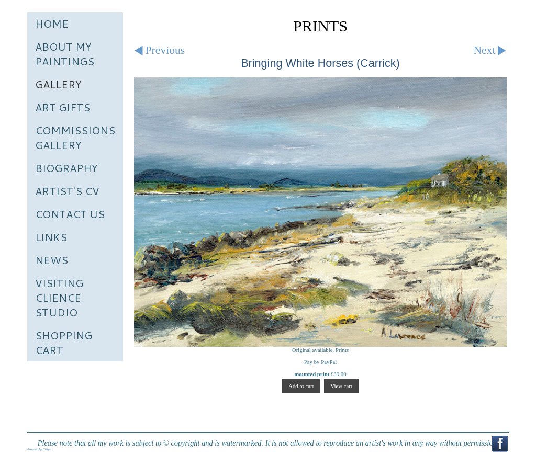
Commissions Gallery (75, 137)
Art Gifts (62, 107)
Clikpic (47, 449)
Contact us (70, 214)
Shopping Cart (63, 342)
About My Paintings (64, 54)
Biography (66, 168)
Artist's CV (67, 191)
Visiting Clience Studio (59, 298)
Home (52, 23)
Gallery (58, 84)
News (51, 260)
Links (51, 237)
